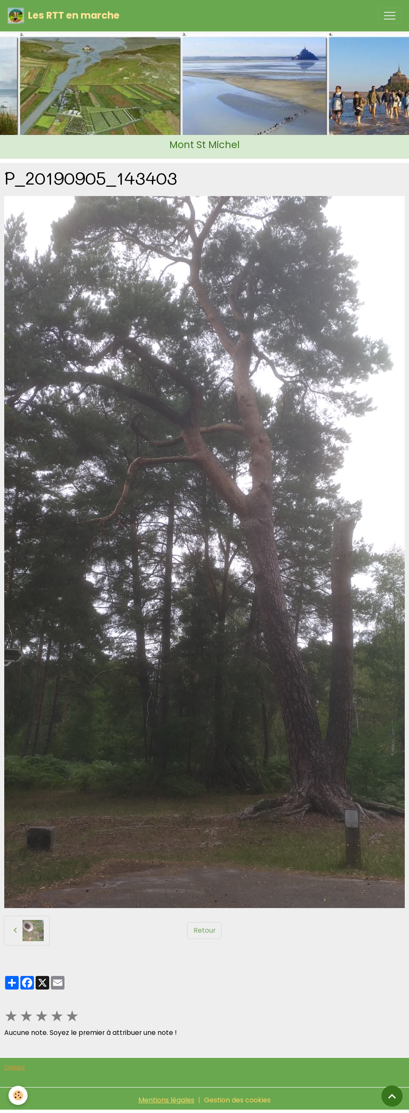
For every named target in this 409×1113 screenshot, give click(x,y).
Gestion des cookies (237, 1100)
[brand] (64, 16)
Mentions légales (166, 1100)
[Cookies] (18, 1095)
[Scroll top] (392, 1096)
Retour (204, 930)
